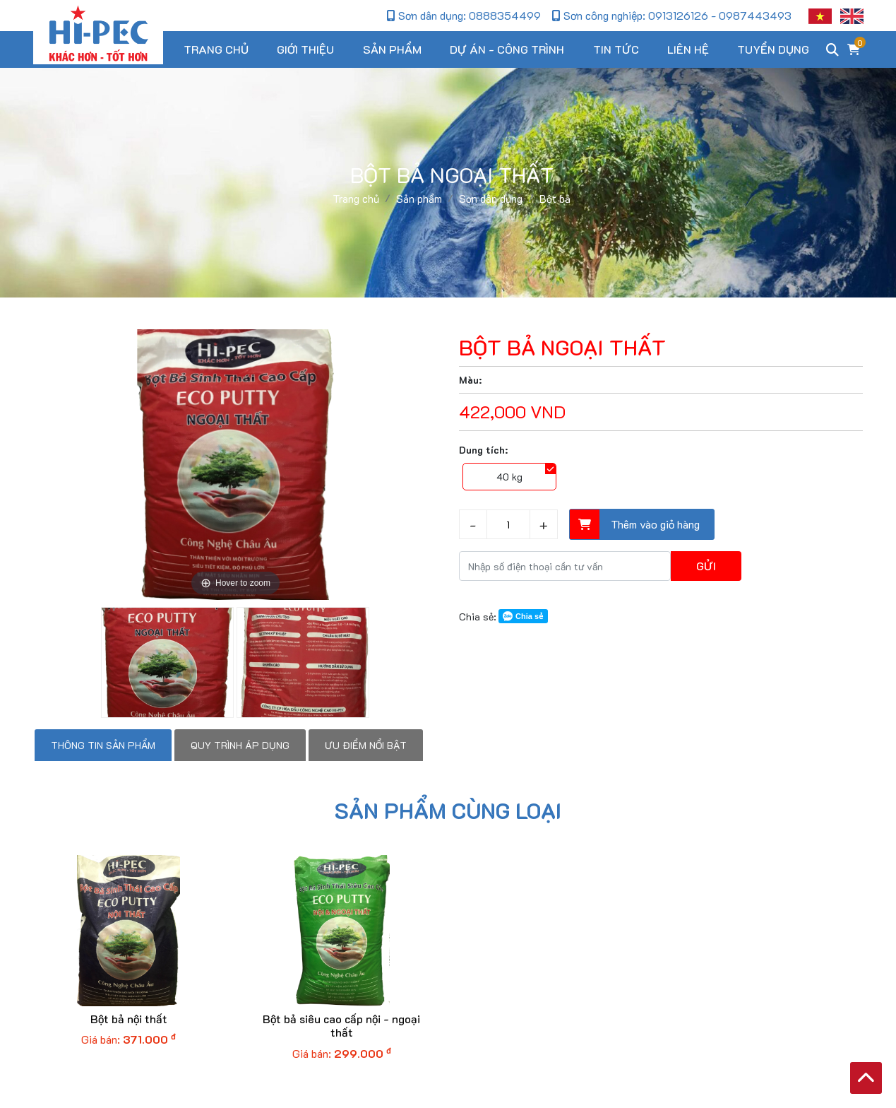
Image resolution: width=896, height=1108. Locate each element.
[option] (235, 464)
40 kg (509, 476)
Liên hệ (688, 49)
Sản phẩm (392, 49)
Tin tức (616, 49)
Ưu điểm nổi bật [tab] (366, 745)
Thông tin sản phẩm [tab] (103, 745)
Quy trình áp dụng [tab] (240, 745)
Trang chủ (216, 49)
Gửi (706, 565)
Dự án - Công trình (507, 49)
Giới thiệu (305, 49)
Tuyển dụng (773, 49)
